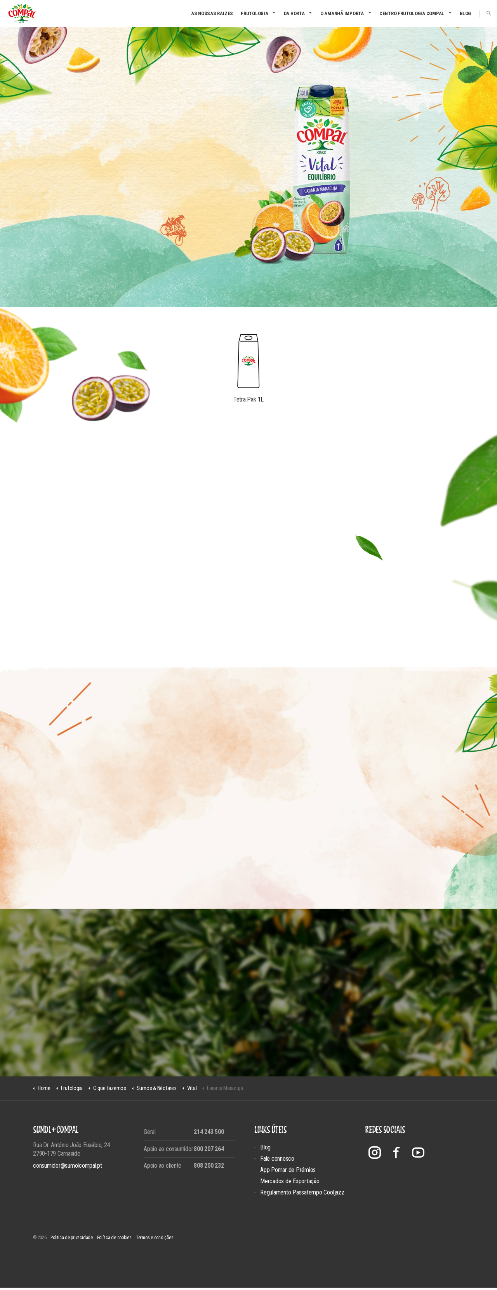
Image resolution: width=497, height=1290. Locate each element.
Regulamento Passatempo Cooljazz (302, 1194)
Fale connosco (277, 1161)
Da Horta (294, 13)
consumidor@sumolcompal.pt (67, 1168)
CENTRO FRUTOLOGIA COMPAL (411, 13)
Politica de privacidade (71, 1240)
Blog (465, 13)
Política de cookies (114, 1240)
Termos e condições (155, 1240)
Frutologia (254, 13)
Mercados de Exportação (290, 1183)
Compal (22, 13)
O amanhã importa (342, 13)
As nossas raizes (212, 13)
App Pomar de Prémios (288, 1172)
